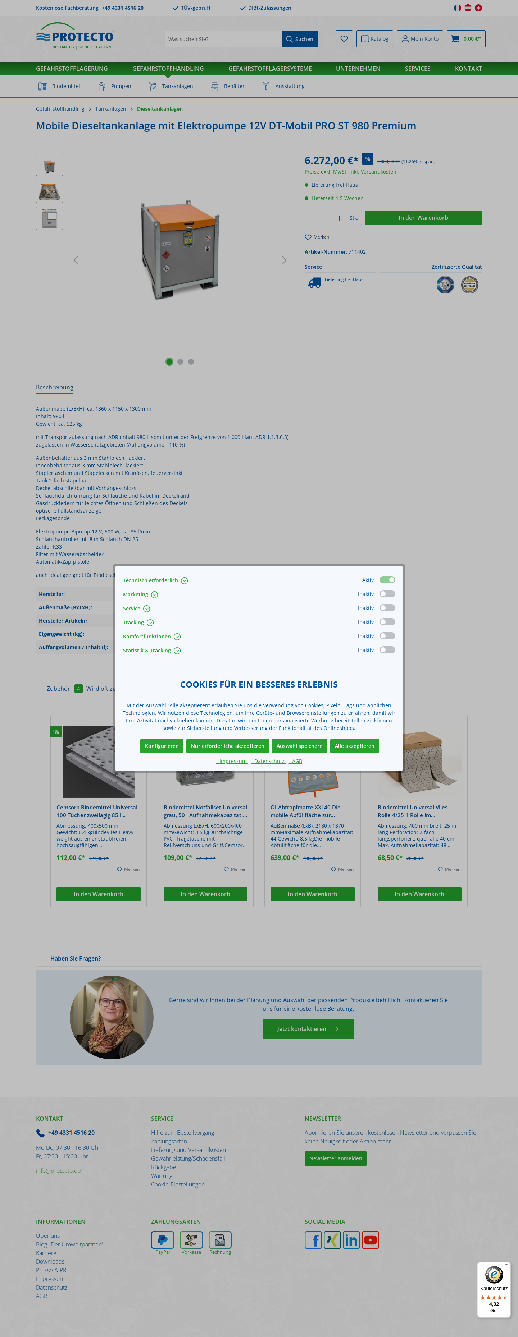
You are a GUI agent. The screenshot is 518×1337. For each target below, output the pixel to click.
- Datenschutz (268, 761)
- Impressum (232, 761)
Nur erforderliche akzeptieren (227, 745)
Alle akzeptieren (354, 745)
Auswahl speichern (300, 745)
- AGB (295, 761)
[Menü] (506, 1266)
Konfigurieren (162, 745)
